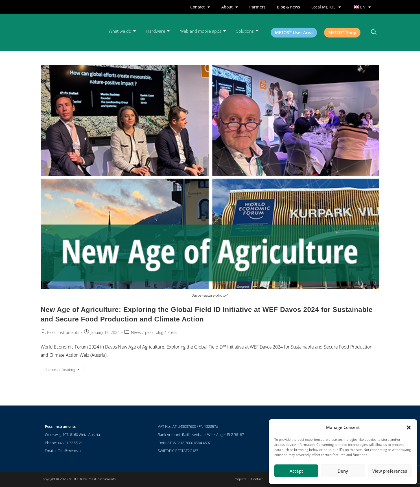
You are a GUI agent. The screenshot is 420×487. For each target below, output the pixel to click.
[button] (409, 427)
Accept (296, 471)
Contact (200, 7)
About (229, 7)
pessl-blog (154, 332)
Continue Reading (64, 368)
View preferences (389, 471)
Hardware (158, 31)
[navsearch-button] (373, 32)
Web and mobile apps (203, 31)
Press (172, 332)
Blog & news (288, 7)
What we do (122, 31)
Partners (257, 7)
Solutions (247, 31)
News (136, 332)
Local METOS (326, 7)
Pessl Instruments (63, 332)
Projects (240, 479)
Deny (343, 471)
